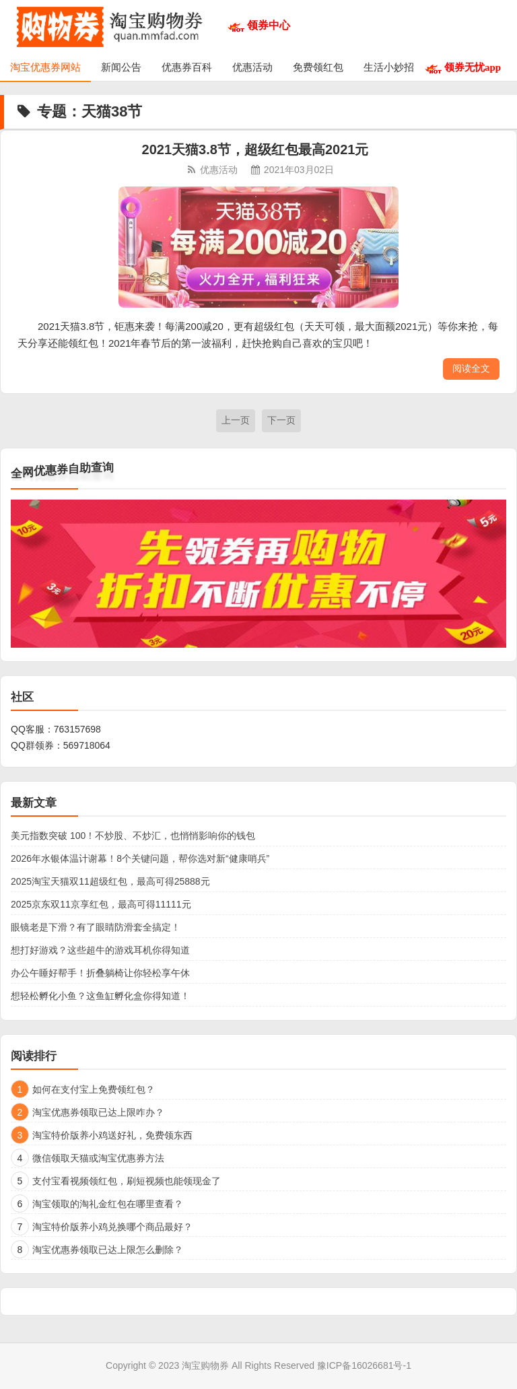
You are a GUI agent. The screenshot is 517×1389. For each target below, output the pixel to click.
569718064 (86, 745)
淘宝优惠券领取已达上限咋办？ (98, 1112)
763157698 (77, 729)
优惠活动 (252, 67)
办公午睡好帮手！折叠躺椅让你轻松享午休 (100, 973)
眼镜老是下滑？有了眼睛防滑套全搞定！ (95, 927)
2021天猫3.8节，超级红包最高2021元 (255, 149)
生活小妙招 (389, 67)
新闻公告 (121, 67)
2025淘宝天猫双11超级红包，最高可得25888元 (110, 881)
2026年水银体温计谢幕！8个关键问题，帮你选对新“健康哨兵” (140, 858)
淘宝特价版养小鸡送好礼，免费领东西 (112, 1135)
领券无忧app (472, 67)
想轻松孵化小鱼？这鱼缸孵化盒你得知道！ (100, 995)
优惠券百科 (187, 67)
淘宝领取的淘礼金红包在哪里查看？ (107, 1203)
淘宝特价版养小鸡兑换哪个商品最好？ (112, 1226)
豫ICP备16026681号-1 (364, 1365)
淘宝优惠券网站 (45, 67)
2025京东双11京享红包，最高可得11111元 (101, 904)
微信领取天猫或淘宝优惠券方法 (98, 1158)
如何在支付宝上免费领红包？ (93, 1089)
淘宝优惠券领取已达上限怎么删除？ (107, 1249)
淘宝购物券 (205, 1365)
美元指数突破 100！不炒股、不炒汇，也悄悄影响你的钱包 (133, 835)
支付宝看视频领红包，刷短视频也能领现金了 (126, 1181)
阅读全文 (471, 368)
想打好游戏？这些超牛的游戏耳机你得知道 (100, 950)
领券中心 (268, 25)
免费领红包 (318, 67)
